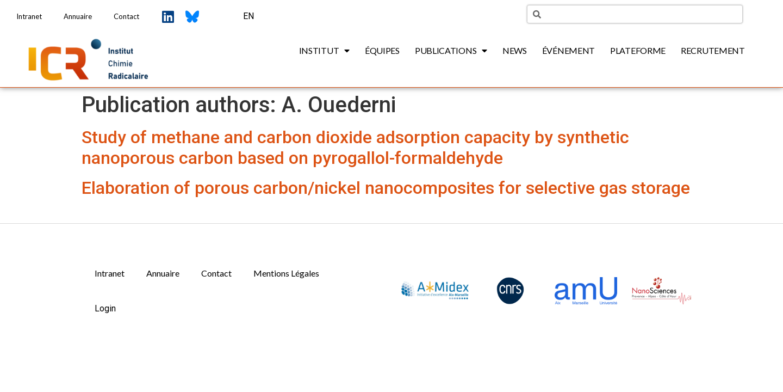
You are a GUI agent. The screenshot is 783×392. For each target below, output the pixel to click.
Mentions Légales (286, 273)
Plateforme (638, 50)
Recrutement (713, 50)
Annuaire (78, 16)
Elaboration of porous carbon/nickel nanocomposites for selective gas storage (386, 187)
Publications (451, 50)
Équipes (382, 50)
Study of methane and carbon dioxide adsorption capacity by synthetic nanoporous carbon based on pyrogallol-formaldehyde (355, 147)
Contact (126, 16)
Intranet (29, 16)
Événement (568, 50)
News (514, 50)
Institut (324, 50)
